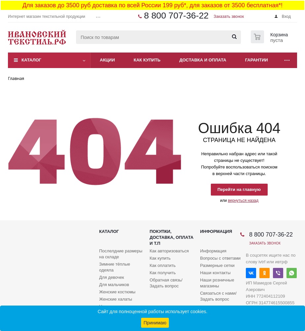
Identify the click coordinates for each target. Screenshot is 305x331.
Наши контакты (215, 272)
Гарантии (256, 59)
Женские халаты (115, 299)
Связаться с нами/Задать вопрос (218, 296)
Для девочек (111, 277)
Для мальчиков (114, 284)
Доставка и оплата (202, 59)
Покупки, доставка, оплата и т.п (172, 237)
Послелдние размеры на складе (120, 253)
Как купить (147, 59)
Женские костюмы (117, 291)
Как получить (163, 272)
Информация (216, 231)
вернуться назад (243, 200)
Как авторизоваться (169, 250)
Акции (107, 59)
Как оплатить (163, 265)
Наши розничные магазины (217, 282)
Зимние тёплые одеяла (114, 267)
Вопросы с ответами (220, 258)
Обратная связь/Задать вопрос (166, 282)
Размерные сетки (217, 265)
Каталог (31, 59)
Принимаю (154, 322)
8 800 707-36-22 (176, 15)
